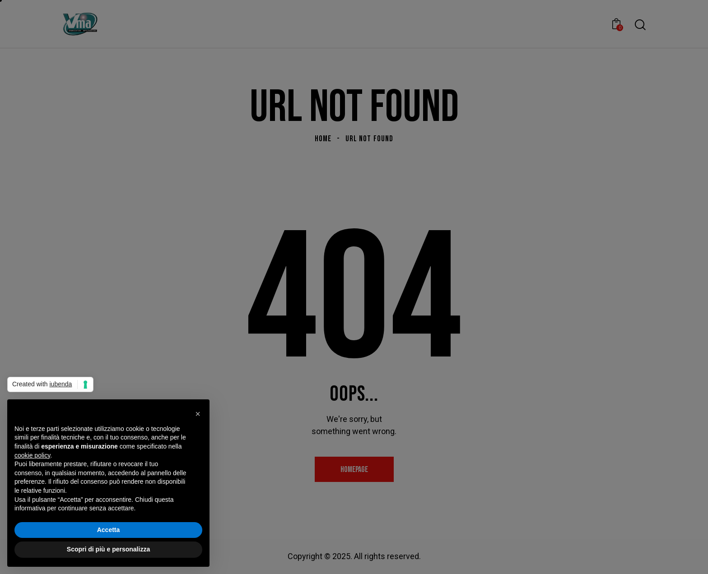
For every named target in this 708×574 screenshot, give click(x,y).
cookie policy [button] (32, 455)
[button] (198, 414)
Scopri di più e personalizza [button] (108, 549)
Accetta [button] (108, 529)
